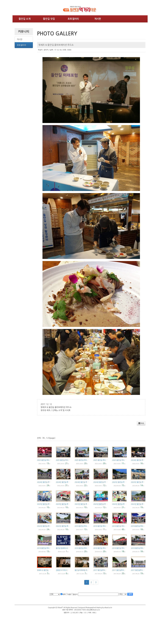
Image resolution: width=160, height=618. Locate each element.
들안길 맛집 (49, 19)
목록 (141, 423)
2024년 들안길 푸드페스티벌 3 (66, 482)
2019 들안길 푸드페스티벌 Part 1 (48, 548)
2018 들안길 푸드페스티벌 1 (141, 548)
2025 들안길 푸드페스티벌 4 (66, 460)
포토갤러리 (73, 19)
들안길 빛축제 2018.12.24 (65, 548)
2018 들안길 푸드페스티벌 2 (122, 548)
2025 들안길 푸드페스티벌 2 (103, 460)
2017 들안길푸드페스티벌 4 (103, 570)
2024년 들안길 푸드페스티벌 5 (141, 460)
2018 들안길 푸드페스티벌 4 (85, 548)
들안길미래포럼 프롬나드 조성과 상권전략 (89, 570)
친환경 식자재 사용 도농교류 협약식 (68, 570)
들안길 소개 (24, 19)
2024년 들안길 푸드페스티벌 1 (104, 482)
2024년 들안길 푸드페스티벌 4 (47, 482)
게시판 (97, 19)
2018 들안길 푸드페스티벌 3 (103, 548)
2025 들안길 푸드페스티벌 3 (85, 460)
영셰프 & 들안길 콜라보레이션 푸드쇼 (50, 570)
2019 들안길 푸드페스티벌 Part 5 (86, 526)
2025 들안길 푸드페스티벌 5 (47, 460)
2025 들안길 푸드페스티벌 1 (122, 460)
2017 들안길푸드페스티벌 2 (140, 570)
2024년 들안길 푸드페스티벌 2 (85, 482)
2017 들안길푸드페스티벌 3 (122, 570)
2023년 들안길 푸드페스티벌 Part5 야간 (145, 482)
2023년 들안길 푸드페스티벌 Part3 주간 (70, 504)
